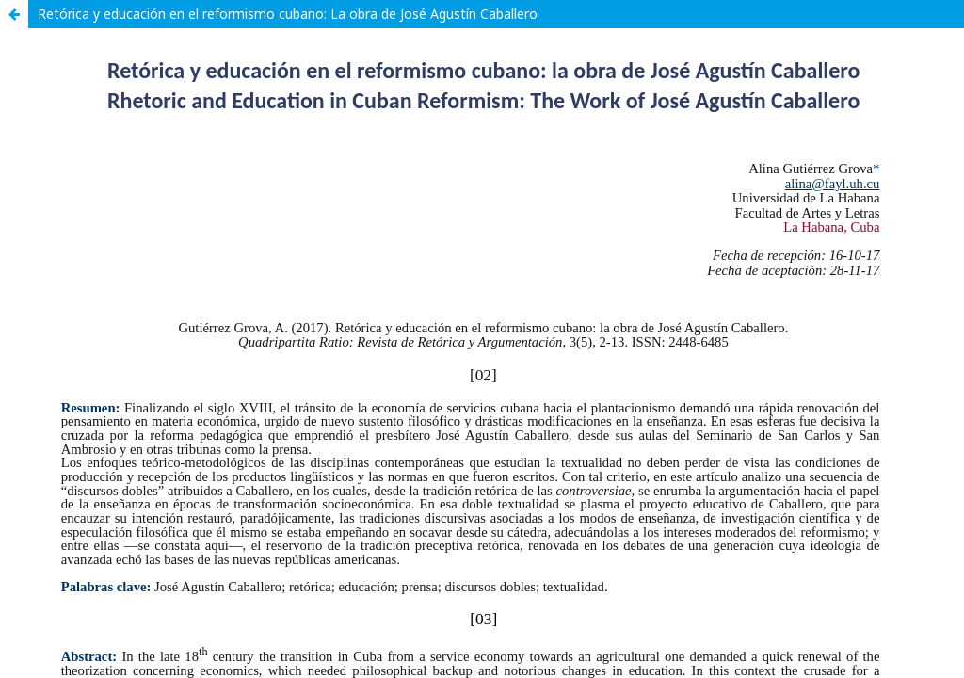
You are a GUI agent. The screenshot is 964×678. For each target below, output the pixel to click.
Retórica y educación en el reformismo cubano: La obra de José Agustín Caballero (288, 14)
